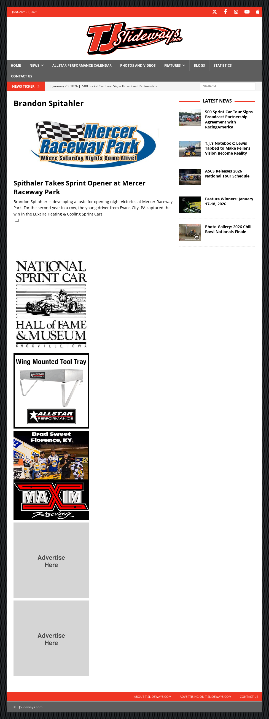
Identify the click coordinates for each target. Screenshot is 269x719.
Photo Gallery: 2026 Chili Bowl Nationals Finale (228, 229)
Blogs (199, 65)
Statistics (223, 65)
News (34, 65)
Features (172, 65)
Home (16, 65)
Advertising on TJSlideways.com (206, 696)
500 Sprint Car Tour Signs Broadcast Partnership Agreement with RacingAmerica (229, 119)
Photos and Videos (138, 65)
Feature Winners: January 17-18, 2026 (229, 201)
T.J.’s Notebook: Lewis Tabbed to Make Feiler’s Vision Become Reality (227, 147)
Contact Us (21, 76)
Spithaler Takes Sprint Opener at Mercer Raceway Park (80, 187)
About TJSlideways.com (152, 696)
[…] (16, 219)
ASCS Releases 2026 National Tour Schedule (227, 173)
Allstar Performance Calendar (82, 65)
